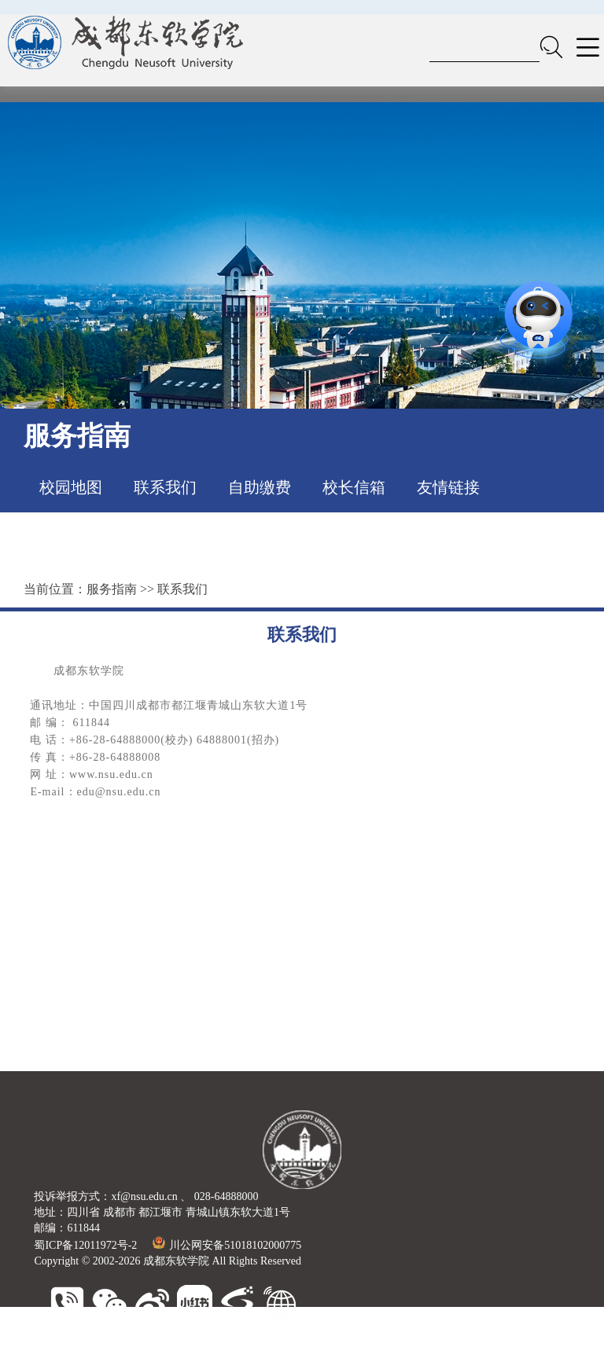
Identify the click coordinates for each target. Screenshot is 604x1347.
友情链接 (448, 487)
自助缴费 (259, 487)
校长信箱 (353, 487)
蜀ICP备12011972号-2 (85, 1245)
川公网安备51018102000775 (227, 1245)
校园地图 (70, 487)
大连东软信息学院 (245, 1339)
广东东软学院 (329, 1339)
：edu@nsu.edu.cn (113, 792)
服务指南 (112, 589)
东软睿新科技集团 (149, 1339)
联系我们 (165, 487)
